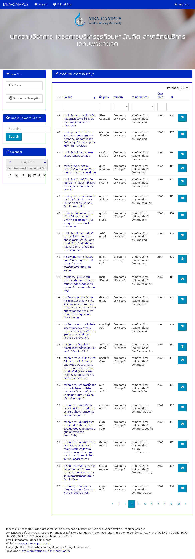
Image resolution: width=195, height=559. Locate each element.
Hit (171, 97)
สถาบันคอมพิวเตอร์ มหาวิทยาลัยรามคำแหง (46, 551)
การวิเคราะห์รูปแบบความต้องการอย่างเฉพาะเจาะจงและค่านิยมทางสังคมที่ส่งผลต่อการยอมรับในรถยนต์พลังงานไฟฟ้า (79, 283)
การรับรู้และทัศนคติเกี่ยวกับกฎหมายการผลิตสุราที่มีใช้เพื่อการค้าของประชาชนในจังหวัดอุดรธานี (79, 184)
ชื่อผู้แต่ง (104, 97)
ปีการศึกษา (160, 95)
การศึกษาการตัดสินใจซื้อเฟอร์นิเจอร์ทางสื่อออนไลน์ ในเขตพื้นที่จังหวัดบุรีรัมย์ (79, 348)
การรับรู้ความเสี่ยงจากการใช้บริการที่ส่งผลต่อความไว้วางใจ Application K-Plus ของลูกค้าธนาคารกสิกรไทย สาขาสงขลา (79, 219)
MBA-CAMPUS (15, 4)
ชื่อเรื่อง (79, 97)
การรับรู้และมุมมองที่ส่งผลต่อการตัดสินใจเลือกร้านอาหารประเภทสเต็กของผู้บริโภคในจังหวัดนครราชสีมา (79, 201)
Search (14, 136)
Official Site (62, 4)
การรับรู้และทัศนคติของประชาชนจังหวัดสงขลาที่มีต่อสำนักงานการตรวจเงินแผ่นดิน (80, 169)
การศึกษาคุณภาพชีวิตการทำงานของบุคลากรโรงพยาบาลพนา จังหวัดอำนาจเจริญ (80, 489)
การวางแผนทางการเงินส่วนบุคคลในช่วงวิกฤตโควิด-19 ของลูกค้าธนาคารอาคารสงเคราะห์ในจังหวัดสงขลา (78, 263)
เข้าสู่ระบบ (182, 4)
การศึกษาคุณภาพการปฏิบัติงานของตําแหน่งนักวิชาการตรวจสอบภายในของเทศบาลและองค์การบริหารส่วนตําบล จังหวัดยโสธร (79, 472)
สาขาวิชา (118, 97)
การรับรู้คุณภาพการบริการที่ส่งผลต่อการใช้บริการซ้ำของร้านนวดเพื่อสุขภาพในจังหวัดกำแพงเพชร (80, 120)
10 (178, 504)
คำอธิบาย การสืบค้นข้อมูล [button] (75, 74)
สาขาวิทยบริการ (140, 97)
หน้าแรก (40, 4)
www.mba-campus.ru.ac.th (35, 543)
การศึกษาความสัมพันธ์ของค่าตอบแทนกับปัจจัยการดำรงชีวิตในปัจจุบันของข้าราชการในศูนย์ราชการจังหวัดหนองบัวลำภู (80, 428)
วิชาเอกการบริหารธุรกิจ (24, 98)
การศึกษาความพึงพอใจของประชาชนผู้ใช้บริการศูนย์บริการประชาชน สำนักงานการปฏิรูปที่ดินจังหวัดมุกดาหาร (80, 410)
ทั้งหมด (15, 85)
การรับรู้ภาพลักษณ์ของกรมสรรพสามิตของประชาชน (78, 154)
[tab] (122, 74)
